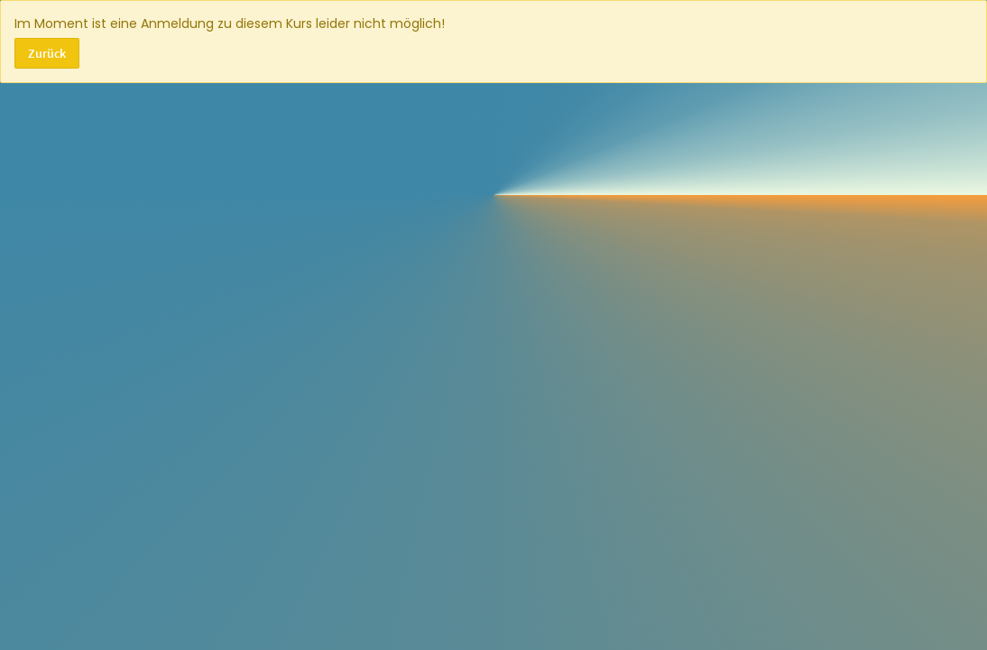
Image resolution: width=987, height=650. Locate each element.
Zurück (47, 53)
